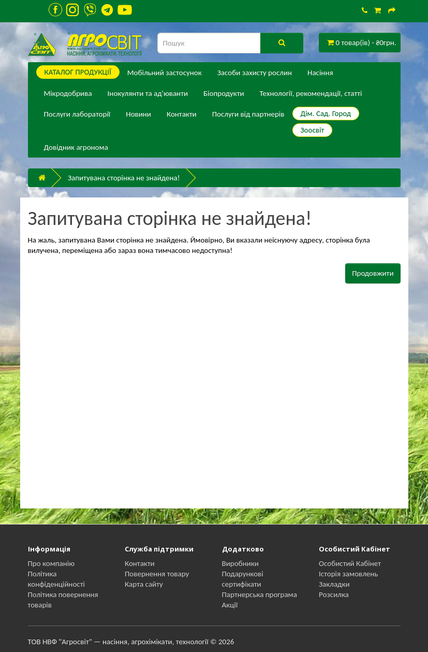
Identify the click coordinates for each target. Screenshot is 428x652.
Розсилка (334, 594)
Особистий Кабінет (350, 563)
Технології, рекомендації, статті (311, 93)
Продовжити (372, 273)
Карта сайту (144, 584)
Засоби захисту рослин (254, 72)
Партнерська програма (259, 594)
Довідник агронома (76, 147)
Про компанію (51, 563)
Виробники (240, 563)
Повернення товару (157, 573)
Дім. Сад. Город (326, 113)
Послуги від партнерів (248, 114)
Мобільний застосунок (164, 72)
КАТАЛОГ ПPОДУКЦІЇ (78, 72)
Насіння (320, 72)
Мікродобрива (68, 93)
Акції (230, 605)
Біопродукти (223, 93)
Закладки (334, 584)
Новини (138, 114)
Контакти (182, 114)
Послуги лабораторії (77, 114)
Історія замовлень (348, 573)
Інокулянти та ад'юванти (148, 93)
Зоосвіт (312, 130)
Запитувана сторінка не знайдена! (124, 177)
